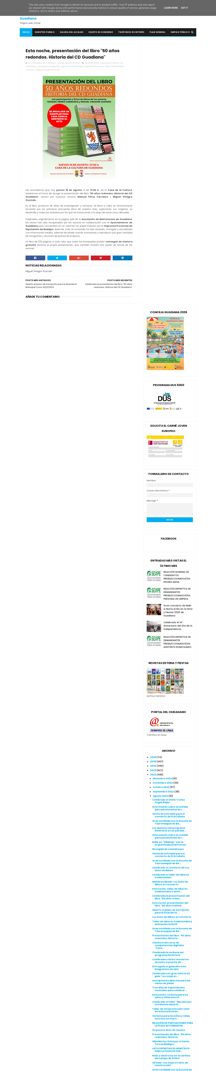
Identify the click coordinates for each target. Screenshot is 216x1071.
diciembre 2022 (162, 513)
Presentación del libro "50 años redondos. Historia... (171, 672)
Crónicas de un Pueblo (93, 1016)
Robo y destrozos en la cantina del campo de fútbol (171, 792)
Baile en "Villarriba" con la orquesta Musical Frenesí (169, 828)
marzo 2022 (160, 905)
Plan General (157, 32)
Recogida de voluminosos (168, 584)
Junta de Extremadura (94, 1035)
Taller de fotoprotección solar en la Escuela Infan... (171, 746)
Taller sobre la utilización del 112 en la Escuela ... (171, 846)
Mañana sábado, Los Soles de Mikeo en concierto (170, 618)
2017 (153, 937)
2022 (153, 510)
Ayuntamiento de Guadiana (34, 16)
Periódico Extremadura (94, 1050)
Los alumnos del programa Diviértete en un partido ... (169, 565)
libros (107, 66)
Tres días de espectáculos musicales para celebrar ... (169, 724)
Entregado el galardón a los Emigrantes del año (169, 703)
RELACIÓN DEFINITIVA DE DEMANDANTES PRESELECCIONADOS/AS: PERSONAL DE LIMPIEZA (177, 329)
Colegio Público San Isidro (95, 1012)
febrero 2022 (161, 910)
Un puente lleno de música (168, 765)
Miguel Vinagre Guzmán (48, 70)
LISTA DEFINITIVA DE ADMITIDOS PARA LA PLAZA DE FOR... (171, 785)
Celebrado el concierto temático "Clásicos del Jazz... (172, 881)
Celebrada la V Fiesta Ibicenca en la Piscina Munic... (170, 813)
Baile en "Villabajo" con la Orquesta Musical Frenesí (169, 579)
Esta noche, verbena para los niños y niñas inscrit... (170, 731)
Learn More (171, 8)
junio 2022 (159, 892)
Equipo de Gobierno (101, 32)
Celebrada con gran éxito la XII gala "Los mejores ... (171, 710)
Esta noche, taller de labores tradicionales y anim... (169, 625)
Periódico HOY (88, 1054)
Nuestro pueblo (45, 32)
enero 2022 (160, 914)
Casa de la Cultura (109, 63)
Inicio (26, 32)
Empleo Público (180, 32)
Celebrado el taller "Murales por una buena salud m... (172, 738)
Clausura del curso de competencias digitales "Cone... (168, 680)
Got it (184, 8)
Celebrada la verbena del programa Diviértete (168, 689)
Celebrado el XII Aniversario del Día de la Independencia (178, 361)
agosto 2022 (160, 531)
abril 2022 (159, 901)
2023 (153, 505)
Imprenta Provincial (94, 66)
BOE (82, 1004)
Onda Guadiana (89, 1046)
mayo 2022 (160, 897)
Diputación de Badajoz (72, 66)
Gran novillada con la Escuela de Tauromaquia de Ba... (172, 558)
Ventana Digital (89, 1057)
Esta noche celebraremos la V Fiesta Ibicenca (170, 835)
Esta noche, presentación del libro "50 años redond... (170, 640)
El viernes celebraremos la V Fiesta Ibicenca (169, 860)
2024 (153, 501)
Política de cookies (151, 995)
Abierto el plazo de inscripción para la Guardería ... (170, 647)
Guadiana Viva (89, 1031)
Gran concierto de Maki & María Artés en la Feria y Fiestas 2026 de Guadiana (178, 346)
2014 (153, 950)
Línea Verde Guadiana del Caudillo (101, 1038)
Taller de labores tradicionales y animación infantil (172, 658)
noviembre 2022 (163, 518)
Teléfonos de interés (131, 32)
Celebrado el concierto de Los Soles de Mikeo (170, 604)
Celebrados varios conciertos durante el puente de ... (170, 696)
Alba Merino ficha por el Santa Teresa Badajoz (170, 778)
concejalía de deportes (48, 66)
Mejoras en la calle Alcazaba (169, 840)
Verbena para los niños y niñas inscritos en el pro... (171, 753)
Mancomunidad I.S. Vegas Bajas (99, 1042)
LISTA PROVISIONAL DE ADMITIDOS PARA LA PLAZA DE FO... (172, 867)
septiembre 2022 (163, 527)
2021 (153, 919)
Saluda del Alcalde (71, 32)
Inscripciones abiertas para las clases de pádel (171, 717)
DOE (82, 1019)
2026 (153, 492)
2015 (153, 946)
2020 (153, 924)
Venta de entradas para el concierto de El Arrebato (168, 551)
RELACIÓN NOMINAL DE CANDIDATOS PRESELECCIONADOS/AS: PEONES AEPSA (177, 312)
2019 (153, 928)
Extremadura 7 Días (92, 1023)
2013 (153, 955)
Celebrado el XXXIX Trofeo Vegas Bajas (168, 536)
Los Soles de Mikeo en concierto (171, 652)
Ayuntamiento (92, 63)
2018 (153, 933)
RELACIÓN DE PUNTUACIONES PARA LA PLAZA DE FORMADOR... (172, 760)
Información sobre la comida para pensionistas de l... (170, 543)
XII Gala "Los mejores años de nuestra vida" (170, 799)
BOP (82, 1008)
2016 (153, 941)
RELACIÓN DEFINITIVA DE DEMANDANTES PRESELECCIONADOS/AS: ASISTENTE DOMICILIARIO (177, 377)
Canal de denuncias (152, 1003)
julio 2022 (159, 888)
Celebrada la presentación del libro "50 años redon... (171, 633)
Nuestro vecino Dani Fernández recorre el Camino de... (171, 874)
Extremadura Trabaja (93, 1027)
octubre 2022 (161, 522)
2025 (153, 496)
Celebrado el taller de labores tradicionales (170, 611)
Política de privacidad (153, 999)
